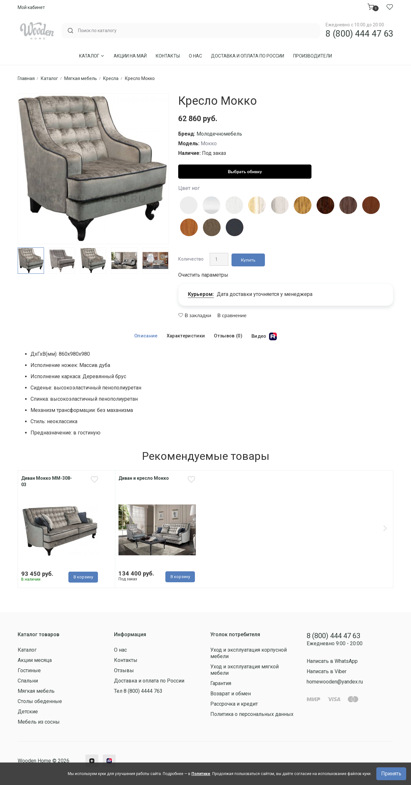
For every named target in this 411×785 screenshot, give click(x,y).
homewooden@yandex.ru (335, 683)
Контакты (168, 55)
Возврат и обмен (230, 695)
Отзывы (124, 672)
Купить (246, 258)
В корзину (83, 576)
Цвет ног (189, 188)
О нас (195, 55)
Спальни (28, 682)
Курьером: (201, 292)
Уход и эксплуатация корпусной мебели (248, 654)
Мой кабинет (31, 7)
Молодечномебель (219, 134)
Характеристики (185, 333)
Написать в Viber (326, 673)
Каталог (92, 55)
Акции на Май (130, 55)
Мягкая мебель (36, 693)
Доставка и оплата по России (247, 55)
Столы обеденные (40, 703)
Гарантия (220, 685)
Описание (144, 333)
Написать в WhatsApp (332, 662)
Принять (391, 774)
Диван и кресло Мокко (143, 475)
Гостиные (29, 672)
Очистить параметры (203, 272)
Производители (312, 55)
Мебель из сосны (39, 723)
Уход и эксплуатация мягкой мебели (244, 671)
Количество (191, 257)
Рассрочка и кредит (234, 705)
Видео (266, 334)
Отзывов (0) (229, 333)
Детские (28, 713)
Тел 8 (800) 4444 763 (138, 693)
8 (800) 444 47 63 (359, 34)
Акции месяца (35, 662)
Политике (200, 774)
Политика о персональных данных (251, 716)
